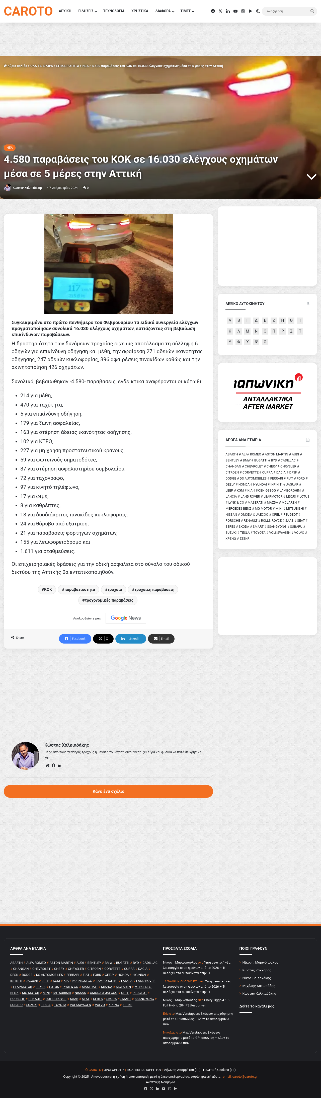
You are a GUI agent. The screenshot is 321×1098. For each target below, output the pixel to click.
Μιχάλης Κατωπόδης (259, 986)
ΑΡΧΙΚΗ (65, 11)
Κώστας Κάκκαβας (257, 970)
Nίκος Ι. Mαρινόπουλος (180, 962)
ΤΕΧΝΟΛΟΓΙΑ (113, 11)
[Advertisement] (108, 691)
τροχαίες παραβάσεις (154, 589)
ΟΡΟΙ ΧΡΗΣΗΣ (114, 1070)
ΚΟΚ (48, 589)
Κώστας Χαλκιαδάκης (28, 188)
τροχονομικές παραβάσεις (109, 600)
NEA (85, 66)
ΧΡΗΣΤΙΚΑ (139, 11)
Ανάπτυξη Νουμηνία (160, 1082)
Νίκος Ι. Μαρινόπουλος (260, 962)
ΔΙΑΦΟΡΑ (163, 11)
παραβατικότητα (79, 589)
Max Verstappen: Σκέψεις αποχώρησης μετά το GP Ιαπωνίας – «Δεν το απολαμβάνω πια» (198, 1019)
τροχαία (114, 589)
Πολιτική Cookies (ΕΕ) (219, 1070)
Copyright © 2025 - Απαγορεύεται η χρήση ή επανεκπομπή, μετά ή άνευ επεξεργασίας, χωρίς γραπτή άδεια (141, 1076)
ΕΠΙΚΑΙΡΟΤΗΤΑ (67, 66)
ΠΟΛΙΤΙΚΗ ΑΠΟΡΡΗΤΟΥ (144, 1070)
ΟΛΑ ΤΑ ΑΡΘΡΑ (41, 66)
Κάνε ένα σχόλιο (108, 791)
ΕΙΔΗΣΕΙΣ (85, 11)
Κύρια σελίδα (15, 66)
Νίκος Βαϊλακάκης (257, 978)
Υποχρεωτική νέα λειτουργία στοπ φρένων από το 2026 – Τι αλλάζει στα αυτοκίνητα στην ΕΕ (196, 968)
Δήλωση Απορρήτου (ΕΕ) (182, 1070)
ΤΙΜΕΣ (186, 11)
